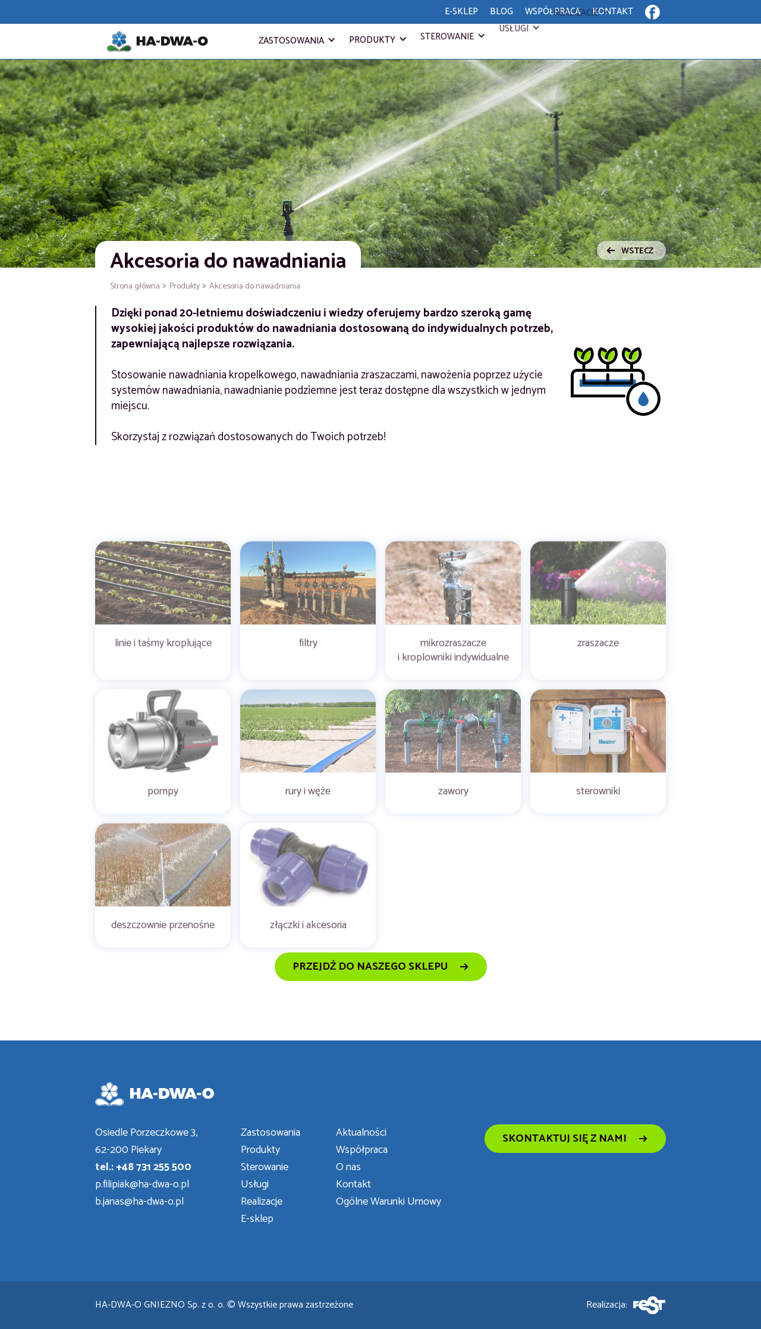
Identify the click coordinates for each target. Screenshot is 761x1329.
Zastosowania (291, 40)
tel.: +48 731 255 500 (143, 1167)
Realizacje (261, 1202)
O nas (348, 1167)
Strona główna (135, 286)
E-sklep (257, 1219)
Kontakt (353, 1184)
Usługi (514, 18)
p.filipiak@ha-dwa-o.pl (142, 1184)
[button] (296, 41)
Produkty (372, 38)
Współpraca (362, 1150)
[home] (157, 41)
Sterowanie (447, 31)
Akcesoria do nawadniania (254, 286)
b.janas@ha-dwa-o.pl (139, 1202)
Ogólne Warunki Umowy (388, 1202)
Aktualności (361, 1133)
